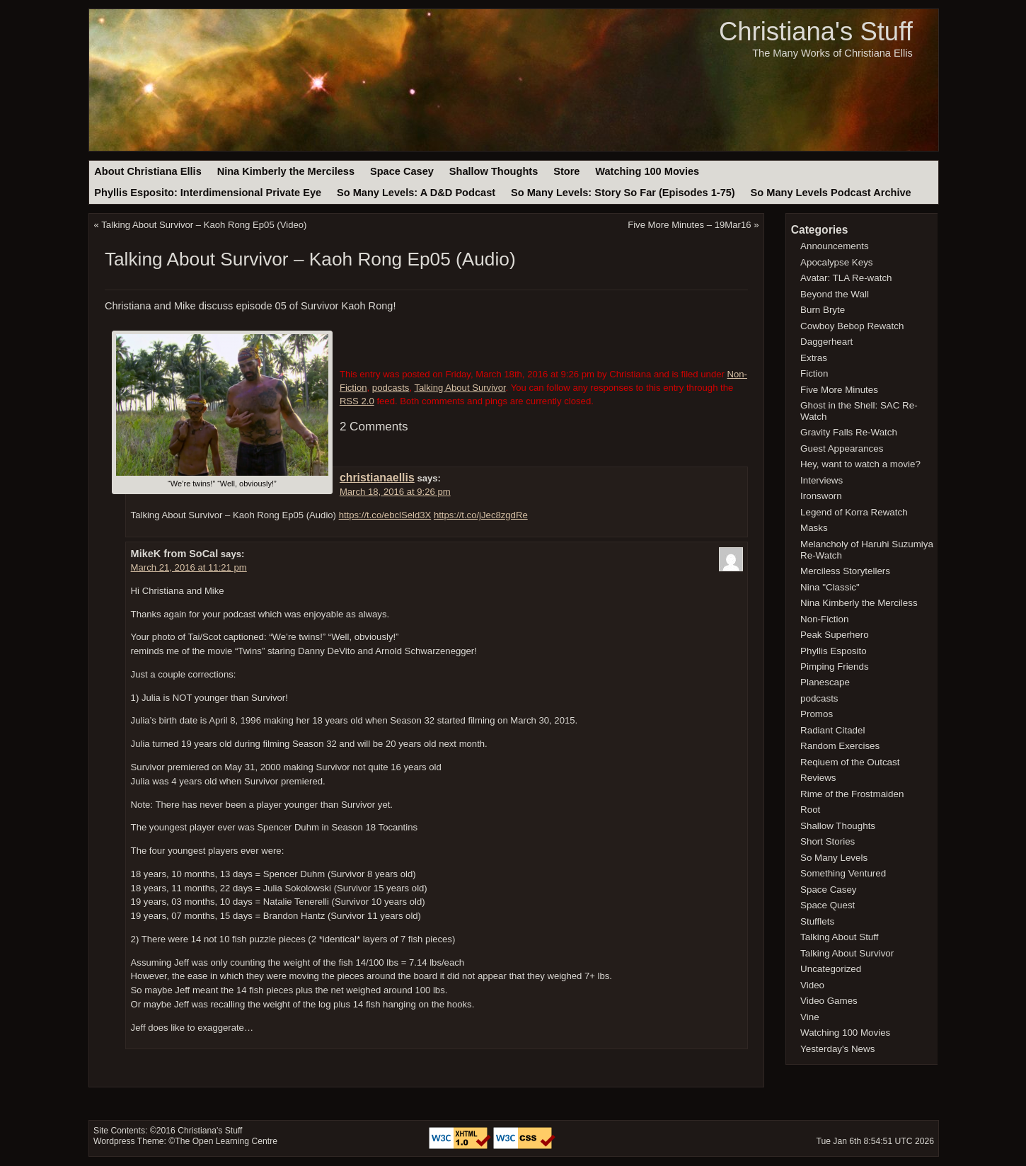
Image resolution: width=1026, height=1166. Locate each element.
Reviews (818, 777)
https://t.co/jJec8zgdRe (481, 515)
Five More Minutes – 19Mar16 (689, 224)
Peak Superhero (834, 634)
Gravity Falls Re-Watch (848, 432)
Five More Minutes (839, 389)
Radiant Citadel (832, 730)
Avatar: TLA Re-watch (846, 278)
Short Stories (827, 841)
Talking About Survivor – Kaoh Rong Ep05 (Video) (203, 224)
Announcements (834, 246)
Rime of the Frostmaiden (852, 794)
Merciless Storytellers (845, 571)
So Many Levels (834, 857)
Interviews (821, 480)
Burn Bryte (822, 309)
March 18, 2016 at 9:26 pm (395, 491)
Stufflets (817, 921)
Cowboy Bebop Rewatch (852, 326)
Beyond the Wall (834, 294)
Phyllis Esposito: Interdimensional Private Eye (207, 192)
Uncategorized (830, 969)
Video (812, 985)
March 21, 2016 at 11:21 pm (189, 567)
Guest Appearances (841, 448)
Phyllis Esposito (833, 651)
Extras (813, 358)
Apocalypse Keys (836, 262)
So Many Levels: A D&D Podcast (416, 192)
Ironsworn (821, 496)
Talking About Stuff (839, 937)
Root (810, 809)
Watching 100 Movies (647, 171)
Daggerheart (826, 341)
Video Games (829, 1000)
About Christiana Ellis (147, 171)
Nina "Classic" (830, 587)
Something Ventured (843, 873)
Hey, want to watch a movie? (860, 464)
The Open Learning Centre (226, 1141)
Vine (809, 1017)
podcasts (391, 387)
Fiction (814, 373)
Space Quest (827, 905)
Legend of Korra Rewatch (854, 512)
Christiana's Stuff (816, 31)
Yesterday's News (837, 1049)
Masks (814, 527)
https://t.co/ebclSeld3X (385, 515)
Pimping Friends (834, 666)
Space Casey (402, 171)
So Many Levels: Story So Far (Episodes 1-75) (623, 192)
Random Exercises (840, 746)
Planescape (825, 682)
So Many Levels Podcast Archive (831, 192)
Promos (816, 714)
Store (566, 171)
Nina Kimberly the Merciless (286, 171)
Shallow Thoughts (493, 171)
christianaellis (377, 477)
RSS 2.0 (357, 401)
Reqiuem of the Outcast (849, 762)
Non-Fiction (824, 619)
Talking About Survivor (459, 387)
